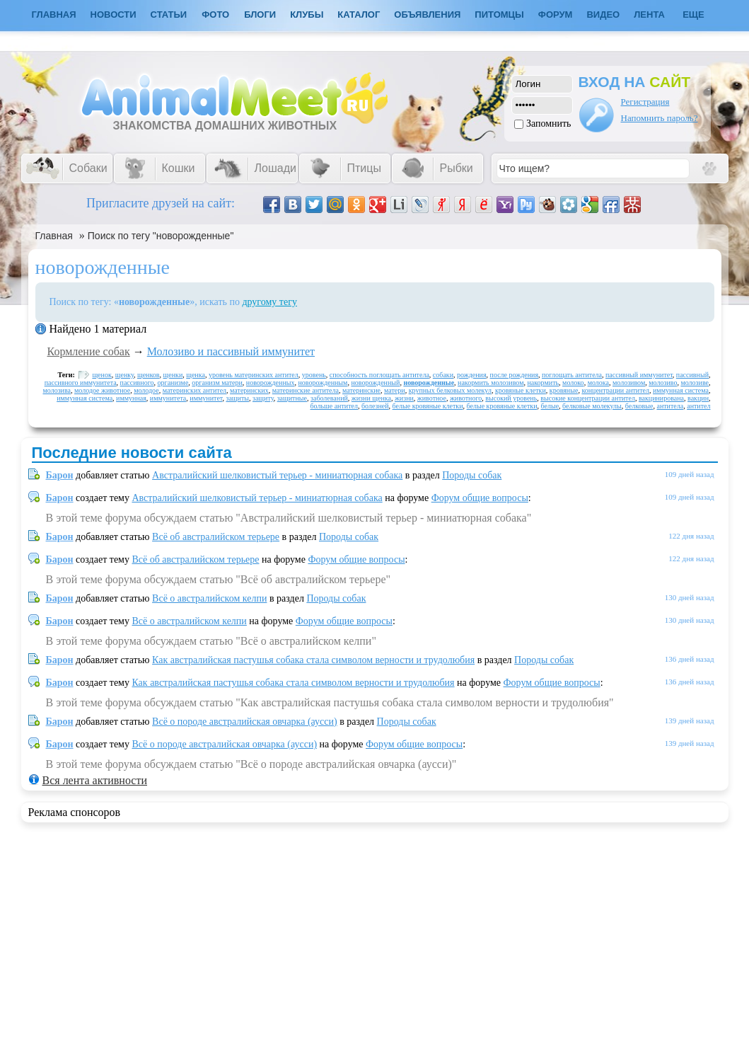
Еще (693, 14)
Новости (114, 14)
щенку (124, 375)
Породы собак (471, 475)
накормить (543, 382)
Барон (60, 475)
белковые (639, 406)
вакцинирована (661, 398)
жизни (404, 398)
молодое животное (102, 390)
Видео (603, 14)
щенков (148, 375)
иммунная (131, 398)
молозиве (694, 382)
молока (598, 382)
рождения (472, 375)
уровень (314, 375)
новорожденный (375, 382)
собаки (443, 375)
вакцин (698, 398)
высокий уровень (511, 398)
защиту (263, 398)
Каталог (358, 14)
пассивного (137, 382)
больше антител (334, 406)
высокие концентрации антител (587, 398)
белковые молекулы (592, 406)
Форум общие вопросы (479, 498)
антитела (669, 406)
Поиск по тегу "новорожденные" (161, 235)
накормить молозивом (490, 382)
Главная (54, 235)
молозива (56, 390)
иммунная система (681, 390)
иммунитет (206, 398)
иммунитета (168, 398)
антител (698, 406)
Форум (555, 14)
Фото (215, 14)
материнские (361, 390)
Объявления (427, 14)
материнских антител (194, 390)
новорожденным (322, 382)
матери (394, 390)
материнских (249, 390)
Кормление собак (88, 351)
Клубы (306, 14)
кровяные (564, 390)
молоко (573, 382)
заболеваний (329, 398)
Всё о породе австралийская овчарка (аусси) (244, 721)
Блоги (260, 14)
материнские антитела (305, 390)
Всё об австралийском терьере (215, 537)
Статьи (169, 14)
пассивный (692, 375)
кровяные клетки (520, 390)
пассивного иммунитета (81, 382)
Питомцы (499, 14)
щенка (195, 375)
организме (173, 382)
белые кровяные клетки (428, 406)
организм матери (217, 382)
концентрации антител (615, 390)
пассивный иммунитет (639, 375)
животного (466, 398)
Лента (649, 14)
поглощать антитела (572, 375)
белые (550, 406)
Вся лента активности (94, 780)
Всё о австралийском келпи (209, 598)
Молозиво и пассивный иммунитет (231, 351)
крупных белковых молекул (450, 390)
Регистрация (645, 101)
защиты (237, 398)
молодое (146, 390)
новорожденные (428, 382)
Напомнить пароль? (659, 118)
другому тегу (269, 302)
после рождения (514, 375)
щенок (101, 375)
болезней (375, 406)
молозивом (628, 382)
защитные (292, 398)
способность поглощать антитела (379, 375)
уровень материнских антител (253, 375)
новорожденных (270, 382)
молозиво (663, 382)
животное (431, 398)
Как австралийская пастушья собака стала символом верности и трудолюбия (313, 660)
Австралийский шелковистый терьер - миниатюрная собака (277, 475)
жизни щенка (371, 398)
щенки (173, 375)
